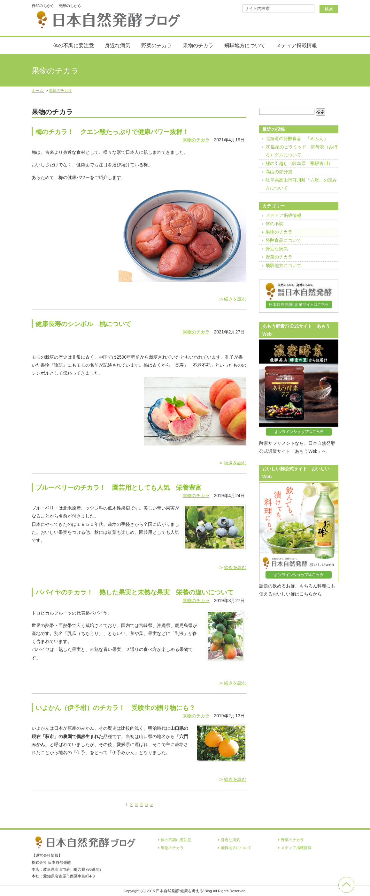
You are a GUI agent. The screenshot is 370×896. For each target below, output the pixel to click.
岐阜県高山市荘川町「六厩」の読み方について (301, 183)
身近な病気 (117, 45)
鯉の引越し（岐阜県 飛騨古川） (299, 163)
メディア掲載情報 (296, 45)
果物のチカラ (198, 45)
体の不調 (274, 223)
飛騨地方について (244, 45)
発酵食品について (283, 240)
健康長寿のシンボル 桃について (83, 323)
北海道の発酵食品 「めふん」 (297, 138)
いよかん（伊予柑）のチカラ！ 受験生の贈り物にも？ (115, 707)
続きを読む (235, 299)
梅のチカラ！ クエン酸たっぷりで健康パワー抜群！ (112, 131)
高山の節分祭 (279, 171)
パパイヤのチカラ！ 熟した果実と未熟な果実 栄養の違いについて (134, 592)
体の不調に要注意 (73, 45)
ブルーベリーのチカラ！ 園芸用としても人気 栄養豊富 (118, 487)
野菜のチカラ (156, 45)
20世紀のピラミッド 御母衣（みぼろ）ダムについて (302, 150)
